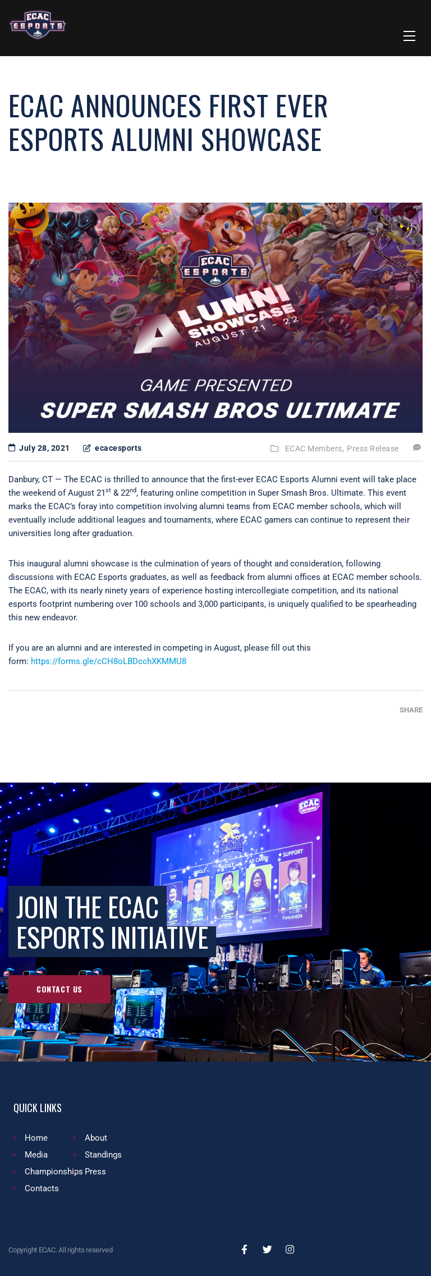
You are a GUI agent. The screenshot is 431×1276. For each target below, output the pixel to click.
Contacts (42, 1188)
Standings (103, 1155)
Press (95, 1172)
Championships (54, 1172)
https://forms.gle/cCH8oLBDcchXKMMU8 (108, 661)
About (96, 1138)
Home (36, 1138)
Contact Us (59, 989)
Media (36, 1155)
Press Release (373, 448)
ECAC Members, (315, 448)
